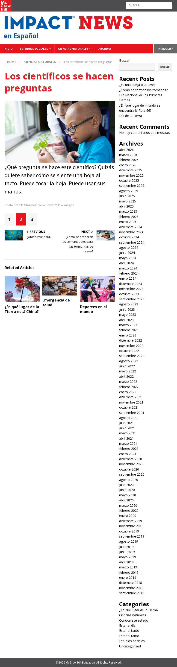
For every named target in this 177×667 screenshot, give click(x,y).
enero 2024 (127, 278)
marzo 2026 (128, 154)
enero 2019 (127, 577)
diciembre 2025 (130, 170)
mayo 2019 (127, 557)
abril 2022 (126, 376)
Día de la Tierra (130, 116)
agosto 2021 (128, 417)
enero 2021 (127, 454)
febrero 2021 (129, 448)
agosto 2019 (128, 541)
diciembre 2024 (130, 227)
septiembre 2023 (131, 299)
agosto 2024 (128, 247)
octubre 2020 (129, 469)
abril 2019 (126, 562)
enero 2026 (127, 165)
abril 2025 (126, 206)
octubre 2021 (129, 407)
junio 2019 (127, 552)
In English (165, 49)
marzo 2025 (128, 211)
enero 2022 (127, 392)
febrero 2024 (129, 273)
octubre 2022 (129, 350)
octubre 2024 (129, 237)
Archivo (104, 49)
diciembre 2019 (130, 521)
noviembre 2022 (131, 345)
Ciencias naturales (73, 49)
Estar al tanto (129, 630)
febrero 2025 (129, 216)
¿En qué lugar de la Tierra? (138, 610)
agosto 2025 (128, 191)
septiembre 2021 (131, 412)
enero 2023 (127, 335)
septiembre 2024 (131, 242)
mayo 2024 (127, 258)
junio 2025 (127, 196)
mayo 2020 (127, 495)
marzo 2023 (128, 325)
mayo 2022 (127, 371)
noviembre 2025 (131, 175)
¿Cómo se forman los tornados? (143, 90)
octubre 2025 (129, 180)
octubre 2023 (129, 294)
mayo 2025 (127, 201)
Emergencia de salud (56, 302)
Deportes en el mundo (93, 309)
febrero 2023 (129, 330)
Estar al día (127, 625)
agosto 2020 (128, 479)
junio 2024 (127, 252)
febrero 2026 (129, 160)
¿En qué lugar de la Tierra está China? (22, 309)
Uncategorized (130, 646)
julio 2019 (126, 546)
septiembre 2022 (131, 356)
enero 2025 (127, 221)
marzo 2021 (128, 443)
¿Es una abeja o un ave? (137, 84)
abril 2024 (126, 263)
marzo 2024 (128, 268)
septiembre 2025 (131, 185)
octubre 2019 (129, 531)
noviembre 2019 (131, 526)
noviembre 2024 (131, 232)
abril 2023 (126, 320)
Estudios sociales (34, 49)
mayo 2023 (127, 314)
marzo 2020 (128, 505)
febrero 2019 (129, 572)
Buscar (124, 60)
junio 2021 (127, 428)
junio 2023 (127, 309)
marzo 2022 (128, 381)
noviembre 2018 (131, 588)
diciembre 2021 (130, 397)
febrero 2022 (129, 387)
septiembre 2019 (131, 536)
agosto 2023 (128, 304)
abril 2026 (126, 149)
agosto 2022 (128, 361)
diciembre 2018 (130, 582)
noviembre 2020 (131, 464)
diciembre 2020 (130, 459)
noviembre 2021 (131, 402)
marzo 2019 (128, 567)
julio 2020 (126, 485)
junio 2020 (127, 490)
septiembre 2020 (131, 474)
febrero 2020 (129, 510)
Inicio (8, 49)
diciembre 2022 (130, 340)
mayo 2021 (127, 433)
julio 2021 (126, 423)
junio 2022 (127, 366)
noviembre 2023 (131, 289)
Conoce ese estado (133, 620)
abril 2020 (126, 500)
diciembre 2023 (130, 283)
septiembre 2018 (131, 593)
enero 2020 (127, 515)
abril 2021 (126, 438)
